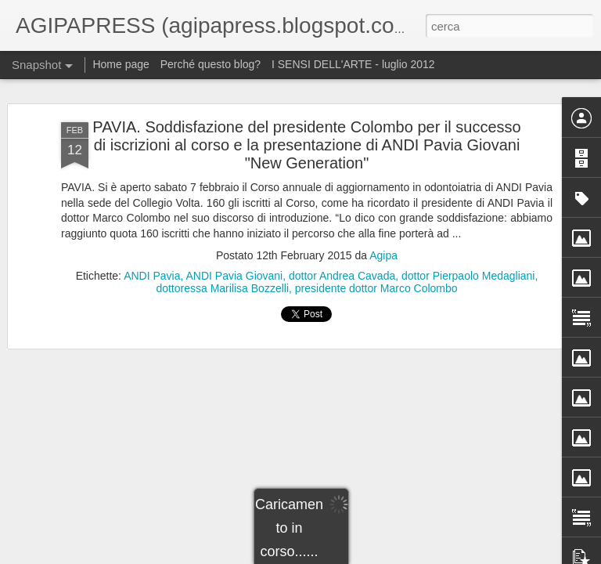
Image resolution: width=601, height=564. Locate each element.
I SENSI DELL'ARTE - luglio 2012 (353, 64)
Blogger (373, 555)
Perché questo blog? (212, 64)
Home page (120, 64)
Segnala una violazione (438, 555)
